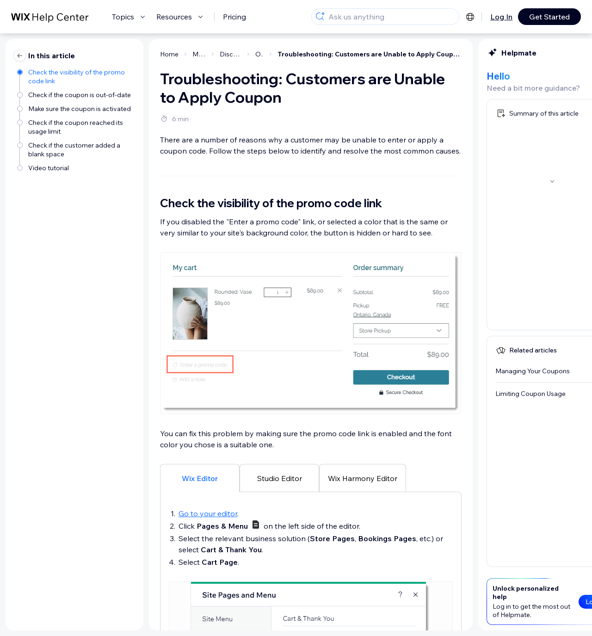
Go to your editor (116, 513)
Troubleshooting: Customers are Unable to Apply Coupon (278, 54)
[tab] (108, 478)
